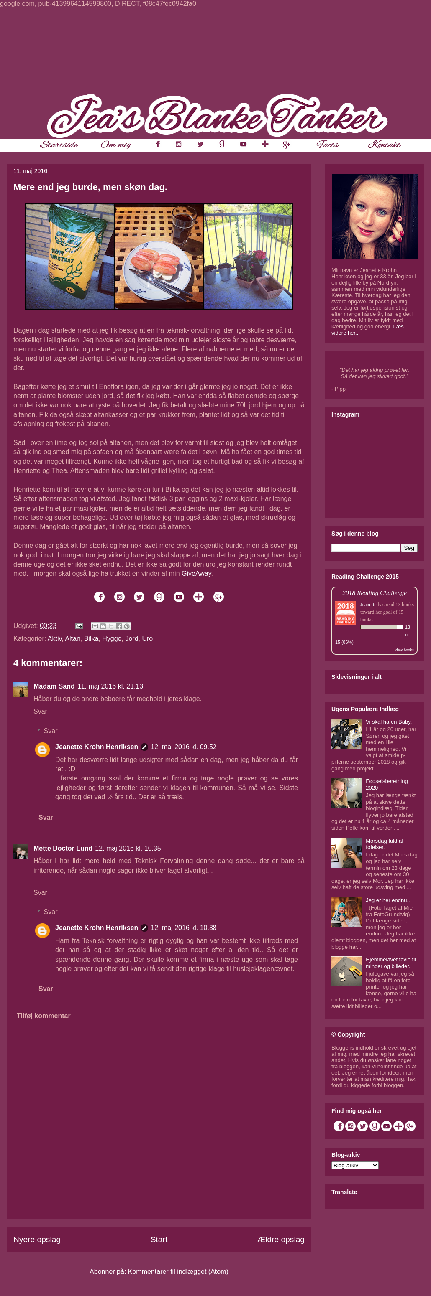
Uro (147, 638)
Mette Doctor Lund (62, 848)
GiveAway (196, 573)
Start (159, 1239)
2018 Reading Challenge (374, 592)
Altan (72, 638)
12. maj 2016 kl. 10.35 (128, 848)
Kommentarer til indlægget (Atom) (178, 1271)
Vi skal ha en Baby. (389, 722)
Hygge (111, 638)
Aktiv (55, 638)
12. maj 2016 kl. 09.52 (183, 746)
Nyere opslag (37, 1239)
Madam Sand (54, 686)
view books (404, 650)
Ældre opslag (281, 1239)
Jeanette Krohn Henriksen (96, 746)
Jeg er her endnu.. (388, 900)
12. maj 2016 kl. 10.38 (183, 927)
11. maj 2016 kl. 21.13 (110, 686)
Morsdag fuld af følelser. (384, 844)
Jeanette (368, 604)
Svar (40, 711)
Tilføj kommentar (44, 1015)
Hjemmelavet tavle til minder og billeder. (391, 962)
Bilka (91, 638)
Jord (131, 638)
